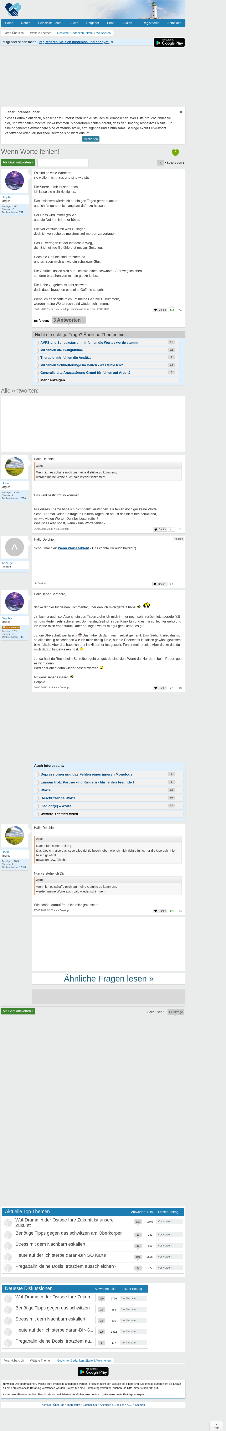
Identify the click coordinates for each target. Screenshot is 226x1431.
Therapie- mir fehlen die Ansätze (66, 357)
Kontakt (46, 1404)
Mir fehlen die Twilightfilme (61, 350)
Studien (127, 23)
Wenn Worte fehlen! (30, 151)
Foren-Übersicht (14, 1360)
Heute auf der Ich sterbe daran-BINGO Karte (60, 1255)
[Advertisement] (108, 944)
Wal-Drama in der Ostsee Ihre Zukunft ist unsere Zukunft (72, 1296)
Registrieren (151, 23)
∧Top (216, 1426)
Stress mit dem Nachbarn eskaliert (50, 1244)
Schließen (91, 139)
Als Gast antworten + (18, 162)
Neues (25, 23)
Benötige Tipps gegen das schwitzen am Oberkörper (68, 1233)
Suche (74, 23)
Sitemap (140, 1404)
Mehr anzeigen (52, 380)
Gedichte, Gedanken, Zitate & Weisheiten (84, 1360)
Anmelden (174, 23)
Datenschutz (89, 1404)
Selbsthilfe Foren (50, 23)
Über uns (58, 1404)
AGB (129, 1404)
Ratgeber (92, 23)
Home (9, 23)
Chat (110, 23)
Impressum (73, 1404)
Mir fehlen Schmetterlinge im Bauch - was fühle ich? (81, 365)
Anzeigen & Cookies (112, 1404)
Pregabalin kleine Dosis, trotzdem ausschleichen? (65, 1266)
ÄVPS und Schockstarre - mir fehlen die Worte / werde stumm (89, 342)
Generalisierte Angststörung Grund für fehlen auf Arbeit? (85, 372)
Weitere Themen (40, 1360)
